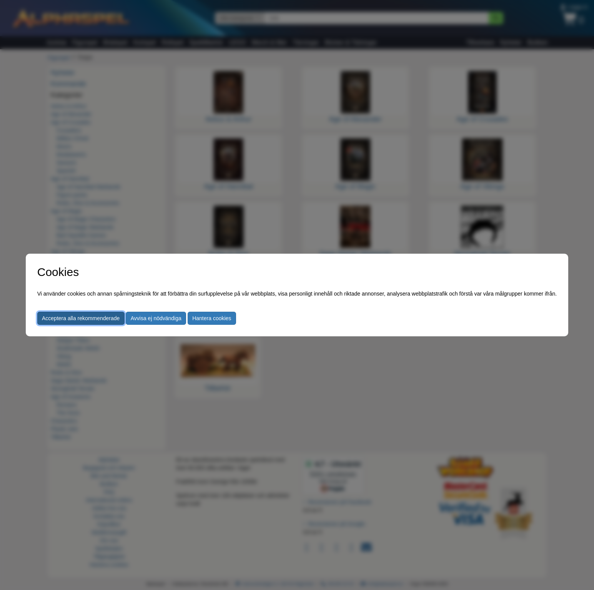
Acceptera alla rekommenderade (81, 318)
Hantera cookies (211, 318)
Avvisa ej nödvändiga (156, 318)
